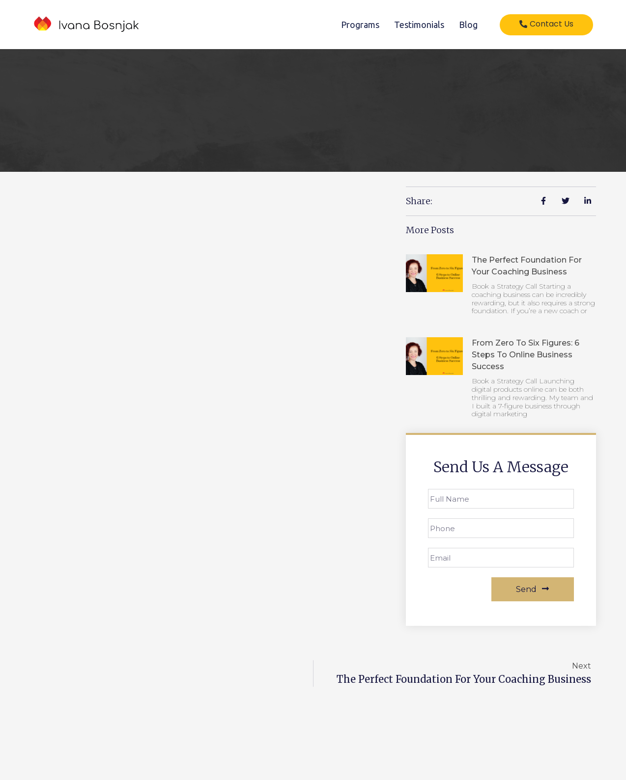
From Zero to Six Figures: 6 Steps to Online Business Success (525, 354)
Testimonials (419, 24)
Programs (360, 24)
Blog (468, 24)
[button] (546, 24)
